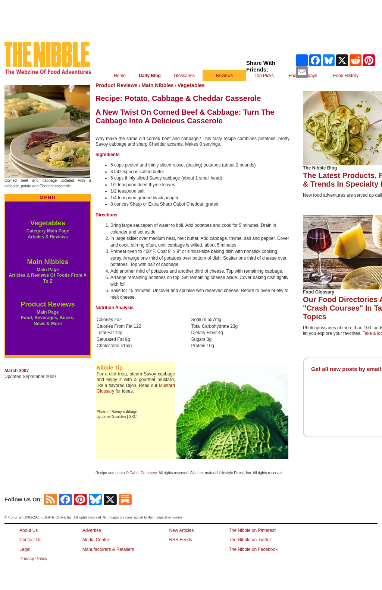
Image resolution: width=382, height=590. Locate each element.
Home (120, 75)
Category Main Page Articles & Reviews (47, 234)
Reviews (224, 75)
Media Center (95, 539)
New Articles (181, 530)
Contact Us (30, 539)
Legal (24, 549)
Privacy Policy (33, 558)
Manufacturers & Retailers (108, 549)
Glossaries (184, 75)
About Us (28, 530)
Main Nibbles (47, 262)
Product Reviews (48, 304)
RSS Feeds (180, 539)
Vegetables (47, 223)
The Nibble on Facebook (253, 549)
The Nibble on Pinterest (252, 530)
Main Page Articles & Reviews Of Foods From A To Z (48, 275)
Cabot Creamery (143, 473)
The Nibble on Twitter (250, 539)
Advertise (91, 530)
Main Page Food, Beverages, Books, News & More (47, 318)
